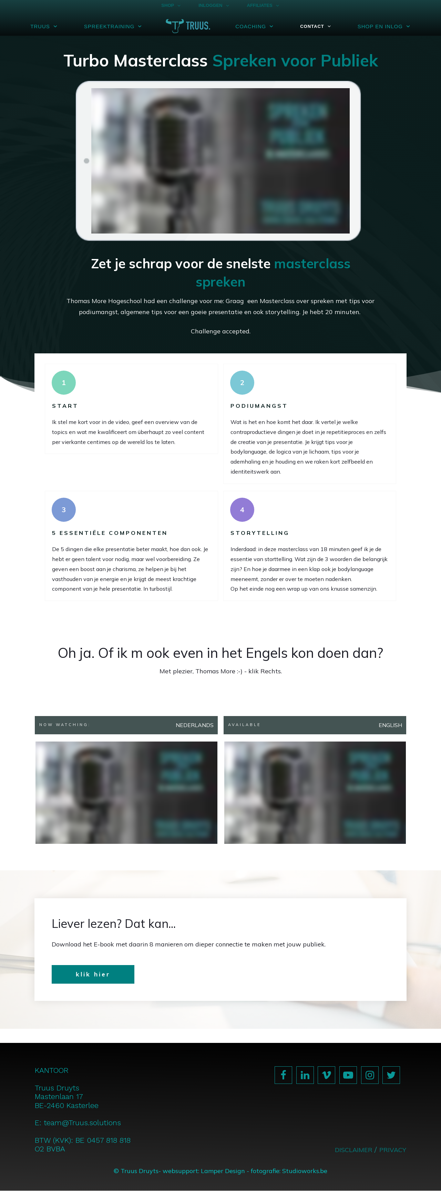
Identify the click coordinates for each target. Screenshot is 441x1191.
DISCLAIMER (354, 1150)
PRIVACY (392, 1150)
